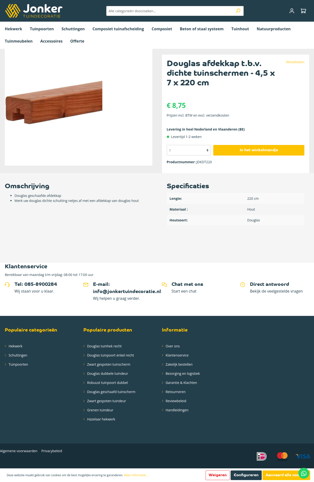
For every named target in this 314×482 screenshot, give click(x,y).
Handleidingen (177, 410)
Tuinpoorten (18, 364)
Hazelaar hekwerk (100, 419)
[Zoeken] (238, 11)
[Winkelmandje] (303, 11)
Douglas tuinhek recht (104, 346)
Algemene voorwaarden (18, 451)
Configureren (246, 475)
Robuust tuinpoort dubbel (107, 382)
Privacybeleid (51, 451)
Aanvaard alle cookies (286, 475)
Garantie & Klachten (181, 382)
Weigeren (218, 475)
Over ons (172, 346)
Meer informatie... (136, 475)
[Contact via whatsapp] (303, 473)
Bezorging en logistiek (182, 373)
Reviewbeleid (175, 401)
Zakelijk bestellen (179, 364)
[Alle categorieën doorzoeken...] (169, 11)
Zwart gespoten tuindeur (106, 401)
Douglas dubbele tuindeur (107, 373)
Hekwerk (15, 346)
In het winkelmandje (259, 150)
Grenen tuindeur (100, 410)
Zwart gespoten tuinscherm (108, 364)
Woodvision (295, 62)
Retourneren (175, 391)
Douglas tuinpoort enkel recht (110, 355)
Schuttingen (17, 355)
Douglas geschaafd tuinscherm (110, 391)
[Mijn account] (292, 11)
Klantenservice (177, 355)
